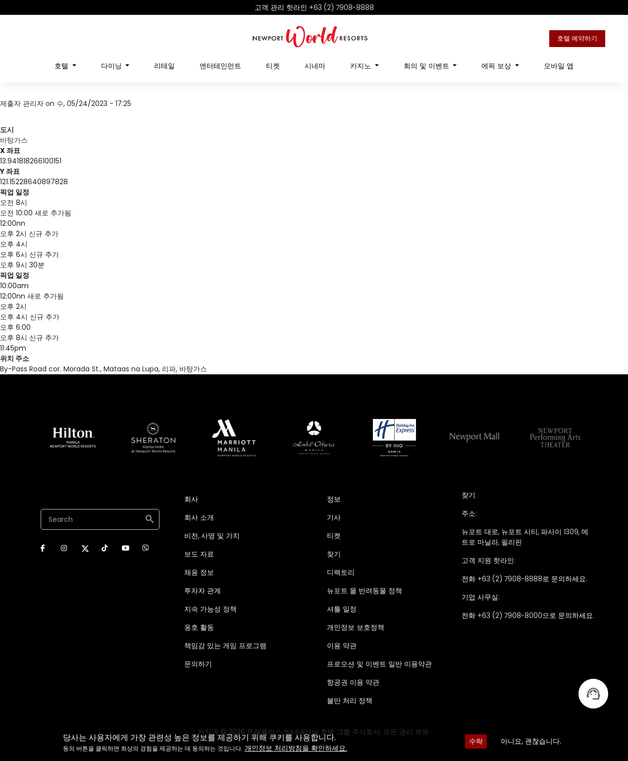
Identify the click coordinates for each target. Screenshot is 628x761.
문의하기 (198, 664)
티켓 (273, 66)
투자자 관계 (202, 591)
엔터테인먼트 (220, 66)
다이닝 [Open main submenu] (112, 66)
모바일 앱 (559, 66)
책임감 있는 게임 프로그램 (225, 646)
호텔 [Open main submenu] (62, 66)
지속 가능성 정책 (210, 609)
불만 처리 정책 (349, 701)
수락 (476, 741)
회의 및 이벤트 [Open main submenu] (427, 66)
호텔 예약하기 (577, 38)
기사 (334, 517)
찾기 (334, 554)
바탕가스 (14, 140)
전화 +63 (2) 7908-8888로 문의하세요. (524, 579)
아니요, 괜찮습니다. (531, 741)
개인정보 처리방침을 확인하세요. (296, 748)
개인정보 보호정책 (355, 627)
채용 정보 (199, 572)
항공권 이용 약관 (353, 682)
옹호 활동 (199, 627)
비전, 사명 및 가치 (212, 536)
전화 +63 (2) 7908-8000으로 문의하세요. (528, 615)
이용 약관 (342, 646)
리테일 (164, 66)
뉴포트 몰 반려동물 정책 (364, 591)
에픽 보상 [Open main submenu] (497, 66)
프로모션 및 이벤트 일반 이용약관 (379, 664)
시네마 (315, 66)
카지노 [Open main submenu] (361, 66)
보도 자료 (199, 554)
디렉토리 (341, 572)
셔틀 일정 (342, 609)
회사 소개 (199, 517)
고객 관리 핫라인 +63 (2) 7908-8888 (314, 7)
